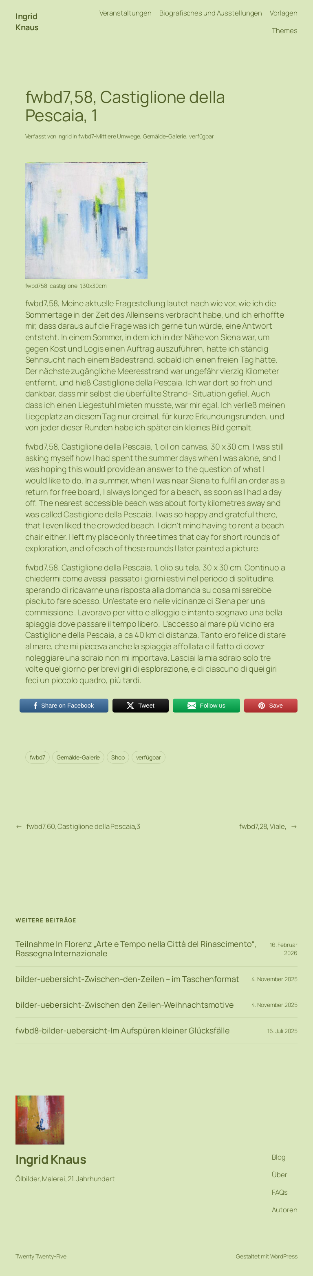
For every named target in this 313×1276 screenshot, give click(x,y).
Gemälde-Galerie (165, 136)
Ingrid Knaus (27, 22)
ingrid (64, 136)
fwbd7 (38, 757)
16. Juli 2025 (282, 1031)
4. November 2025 (274, 979)
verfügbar (201, 136)
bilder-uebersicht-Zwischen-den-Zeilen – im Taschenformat (127, 979)
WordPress (284, 1256)
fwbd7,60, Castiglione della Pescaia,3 (83, 826)
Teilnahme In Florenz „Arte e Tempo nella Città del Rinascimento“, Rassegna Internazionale (135, 949)
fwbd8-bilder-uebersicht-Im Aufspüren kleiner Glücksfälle (122, 1030)
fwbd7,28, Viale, (262, 826)
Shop (118, 757)
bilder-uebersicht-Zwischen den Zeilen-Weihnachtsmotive (124, 1004)
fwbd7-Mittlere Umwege (109, 136)
